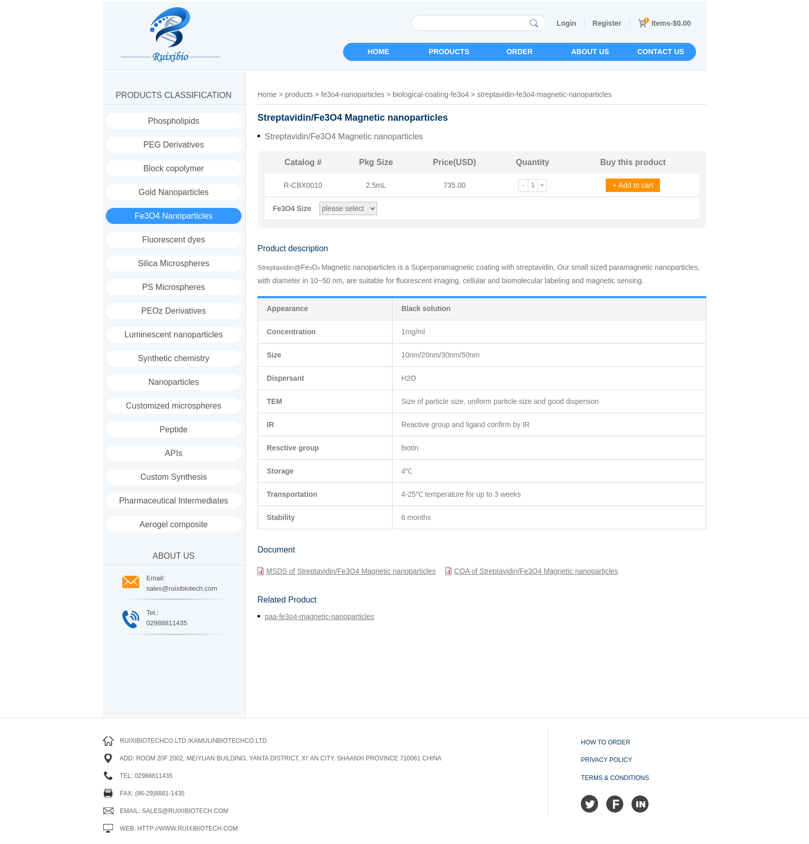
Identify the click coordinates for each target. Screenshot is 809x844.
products (299, 94)
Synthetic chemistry (173, 358)
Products (449, 51)
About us (590, 51)
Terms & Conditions (615, 778)
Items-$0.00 (664, 23)
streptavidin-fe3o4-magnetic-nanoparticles (544, 94)
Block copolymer (173, 168)
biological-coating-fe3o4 (431, 94)
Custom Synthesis (173, 477)
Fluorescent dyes (173, 239)
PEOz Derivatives (173, 310)
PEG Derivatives (173, 144)
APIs (174, 453)
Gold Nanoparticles (173, 192)
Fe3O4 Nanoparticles (174, 216)
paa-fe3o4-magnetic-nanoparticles (319, 616)
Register (606, 23)
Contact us (660, 51)
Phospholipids (174, 121)
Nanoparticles (174, 382)
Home (378, 51)
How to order (605, 742)
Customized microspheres (173, 405)
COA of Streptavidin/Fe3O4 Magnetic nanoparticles (531, 571)
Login (566, 23)
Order (520, 51)
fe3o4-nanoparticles (352, 94)
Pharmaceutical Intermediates (174, 500)
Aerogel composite (173, 524)
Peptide (173, 429)
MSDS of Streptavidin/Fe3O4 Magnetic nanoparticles (346, 571)
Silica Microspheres (173, 263)
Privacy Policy (606, 760)
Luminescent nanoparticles (173, 334)
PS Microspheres (173, 287)
